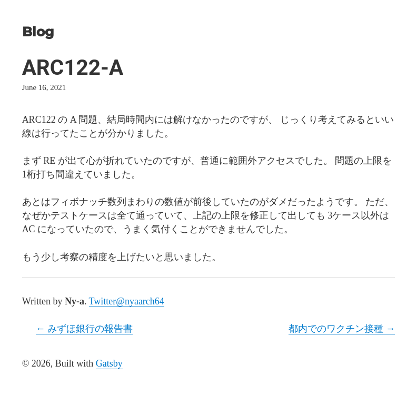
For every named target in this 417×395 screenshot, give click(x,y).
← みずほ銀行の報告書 (84, 328)
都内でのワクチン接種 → (342, 328)
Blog (38, 31)
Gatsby (109, 363)
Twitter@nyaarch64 (126, 301)
